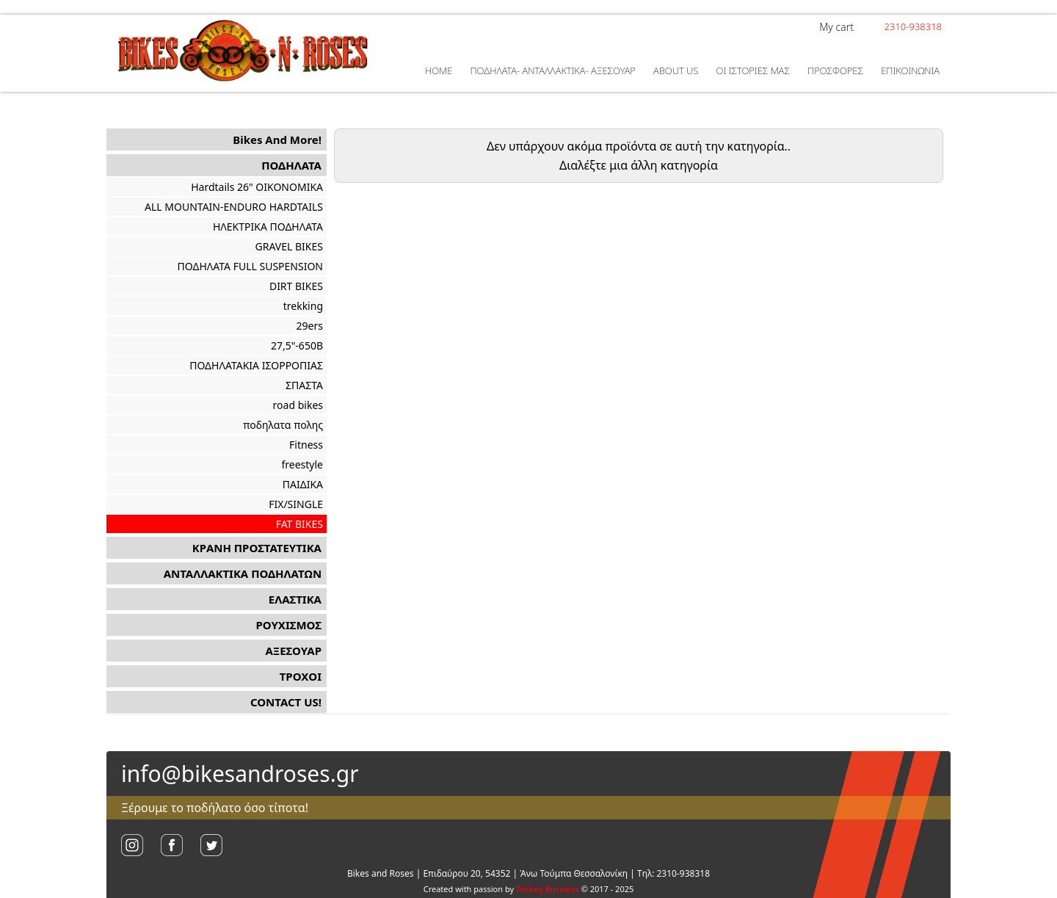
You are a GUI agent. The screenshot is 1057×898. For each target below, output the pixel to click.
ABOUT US (675, 70)
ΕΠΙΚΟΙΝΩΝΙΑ (910, 70)
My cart (836, 27)
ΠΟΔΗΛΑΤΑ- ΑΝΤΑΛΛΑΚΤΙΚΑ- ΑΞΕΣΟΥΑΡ (552, 70)
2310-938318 (913, 26)
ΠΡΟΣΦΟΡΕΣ (835, 70)
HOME (438, 70)
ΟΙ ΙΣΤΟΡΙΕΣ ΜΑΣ (753, 70)
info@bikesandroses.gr (240, 773)
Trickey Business (547, 888)
